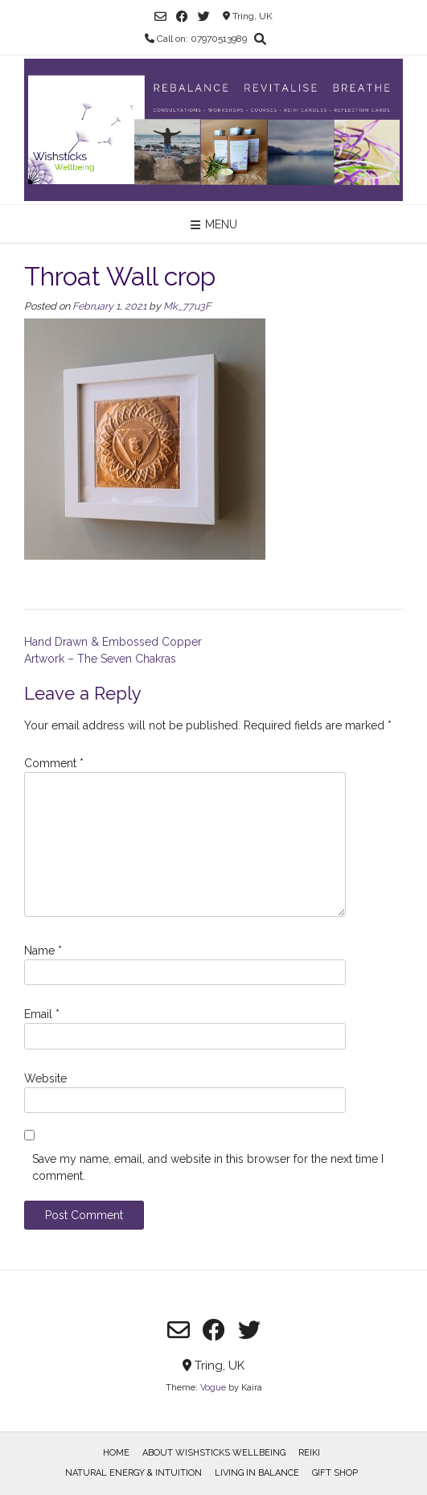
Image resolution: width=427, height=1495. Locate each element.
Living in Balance (257, 1473)
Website (45, 1078)
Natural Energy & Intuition (133, 1473)
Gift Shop (335, 1473)
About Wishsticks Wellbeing (213, 1453)
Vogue (213, 1387)
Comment (54, 763)
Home (116, 1453)
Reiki (309, 1453)
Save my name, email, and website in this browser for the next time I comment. (208, 1167)
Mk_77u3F (187, 306)
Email (42, 1014)
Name (43, 950)
